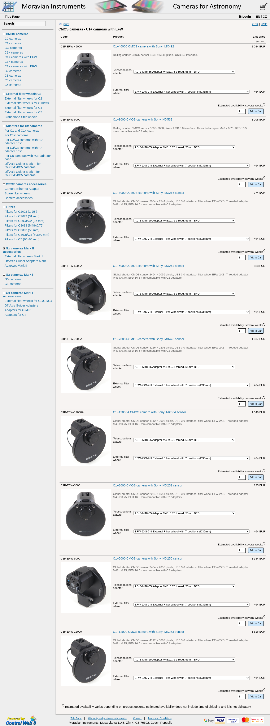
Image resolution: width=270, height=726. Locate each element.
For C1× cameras (17, 135)
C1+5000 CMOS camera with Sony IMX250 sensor (147, 558)
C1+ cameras (14, 52)
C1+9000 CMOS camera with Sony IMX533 (142, 119)
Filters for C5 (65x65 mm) (22, 239)
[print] (66, 24)
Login (246, 16)
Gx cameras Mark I (19, 274)
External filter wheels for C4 (23, 107)
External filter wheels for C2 (23, 98)
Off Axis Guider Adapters (21, 305)
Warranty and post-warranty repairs (107, 718)
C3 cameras (13, 75)
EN (258, 16)
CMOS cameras (17, 34)
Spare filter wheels (17, 193)
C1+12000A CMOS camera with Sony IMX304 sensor (149, 412)
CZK (255, 24)
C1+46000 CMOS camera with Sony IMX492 (143, 46)
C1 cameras (13, 43)
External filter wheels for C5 (23, 112)
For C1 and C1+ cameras (22, 130)
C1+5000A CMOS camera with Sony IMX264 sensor (148, 265)
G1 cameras (13, 284)
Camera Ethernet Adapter (22, 188)
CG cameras (13, 48)
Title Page (12, 16)
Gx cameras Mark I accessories (18, 294)
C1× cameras (14, 61)
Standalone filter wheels (21, 117)
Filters (10, 207)
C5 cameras (13, 84)
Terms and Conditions (159, 718)
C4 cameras (13, 80)
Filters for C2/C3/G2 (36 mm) (24, 221)
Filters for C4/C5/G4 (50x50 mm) (27, 234)
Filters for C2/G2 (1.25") (21, 211)
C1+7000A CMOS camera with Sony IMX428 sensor (148, 339)
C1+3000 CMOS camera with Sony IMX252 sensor (147, 485)
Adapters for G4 (15, 314)
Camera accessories (19, 198)
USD (264, 24)
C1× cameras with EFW (21, 66)
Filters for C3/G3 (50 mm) (22, 230)
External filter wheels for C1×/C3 (27, 103)
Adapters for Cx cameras (24, 126)
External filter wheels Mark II (24, 256)
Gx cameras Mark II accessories (18, 250)
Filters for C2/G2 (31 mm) (22, 216)
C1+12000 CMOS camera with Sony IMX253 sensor (148, 631)
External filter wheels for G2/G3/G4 (28, 301)
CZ (265, 16)
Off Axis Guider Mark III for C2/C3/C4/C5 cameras (23, 165)
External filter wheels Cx (23, 94)
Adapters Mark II (16, 265)
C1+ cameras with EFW (21, 57)
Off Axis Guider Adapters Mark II (26, 261)
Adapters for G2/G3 (18, 310)
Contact (137, 718)
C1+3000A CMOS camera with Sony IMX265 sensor (148, 192)
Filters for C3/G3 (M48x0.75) (24, 225)
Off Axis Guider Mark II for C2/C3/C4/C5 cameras (22, 173)
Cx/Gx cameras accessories (26, 184)
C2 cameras (13, 71)
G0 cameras (13, 279)
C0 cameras (13, 38)
